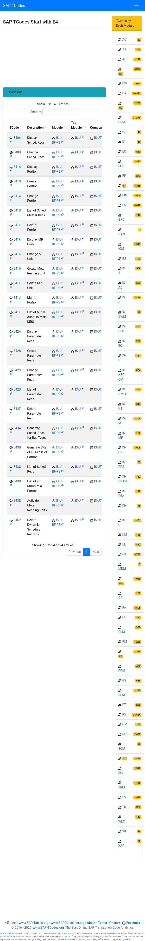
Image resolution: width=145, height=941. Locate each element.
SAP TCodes (14, 5)
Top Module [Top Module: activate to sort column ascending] (76, 125)
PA (124, 607)
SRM (121, 787)
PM (124, 641)
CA (124, 93)
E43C (17, 467)
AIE (124, 49)
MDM (122, 569)
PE (124, 617)
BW (124, 83)
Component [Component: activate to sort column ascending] (98, 127)
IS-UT (98, 138)
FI (124, 185)
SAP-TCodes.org (7, 933)
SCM (121, 748)
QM (124, 724)
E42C (17, 370)
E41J (17, 298)
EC (124, 151)
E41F (17, 239)
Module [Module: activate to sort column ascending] (57, 127)
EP (124, 176)
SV (124, 797)
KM (124, 535)
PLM (121, 632)
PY (124, 714)
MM (121, 583)
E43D (17, 481)
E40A (17, 138)
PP (120, 656)
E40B (17, 152)
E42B (17, 351)
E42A (17, 331)
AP (124, 59)
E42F (17, 409)
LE (124, 544)
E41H (17, 268)
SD (124, 758)
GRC (121, 219)
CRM (121, 122)
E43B (17, 447)
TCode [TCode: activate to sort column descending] (14, 127)
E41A (17, 167)
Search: (55, 112)
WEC (121, 821)
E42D (17, 389)
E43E (17, 500)
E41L (17, 312)
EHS (121, 166)
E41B (17, 181)
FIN (124, 195)
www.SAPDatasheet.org (67, 923)
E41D (17, 210)
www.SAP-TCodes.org (48, 927)
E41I (17, 283)
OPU (121, 598)
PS (124, 680)
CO (121, 108)
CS (124, 132)
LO (124, 554)
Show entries (53, 104)
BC (121, 73)
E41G (17, 254)
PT (124, 705)
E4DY (17, 520)
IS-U (78, 138)
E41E (17, 225)
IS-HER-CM (122, 374)
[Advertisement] (54, 58)
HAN (121, 234)
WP (124, 831)
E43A (17, 428)
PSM (121, 695)
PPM (121, 671)
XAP (121, 846)
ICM (121, 249)
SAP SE (63, 939)
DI (123, 142)
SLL (121, 773)
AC (124, 39)
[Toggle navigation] (136, 6)
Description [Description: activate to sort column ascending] (35, 127)
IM (124, 258)
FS (124, 205)
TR (124, 807)
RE (124, 734)
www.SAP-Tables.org (33, 923)
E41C (17, 196)
